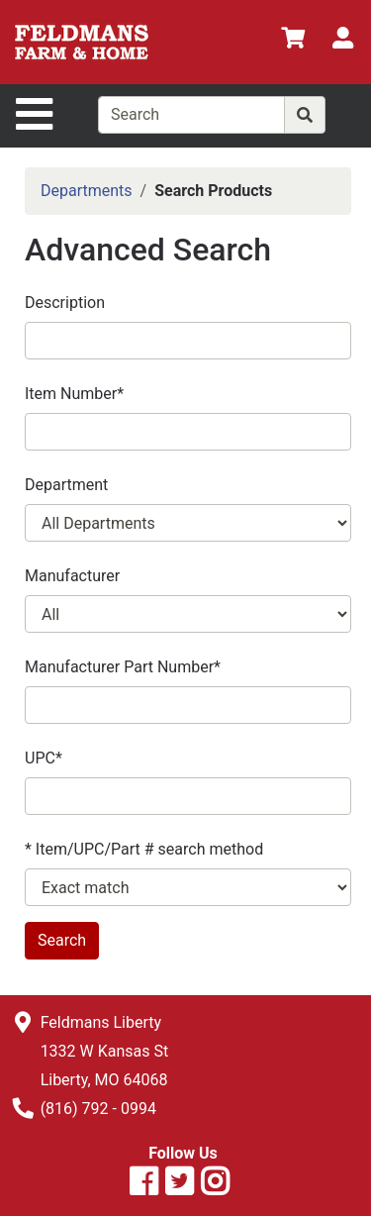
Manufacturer (72, 575)
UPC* (43, 758)
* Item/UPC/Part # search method (144, 849)
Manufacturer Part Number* (123, 667)
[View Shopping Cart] (293, 41)
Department (66, 484)
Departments (87, 190)
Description (65, 302)
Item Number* (74, 393)
